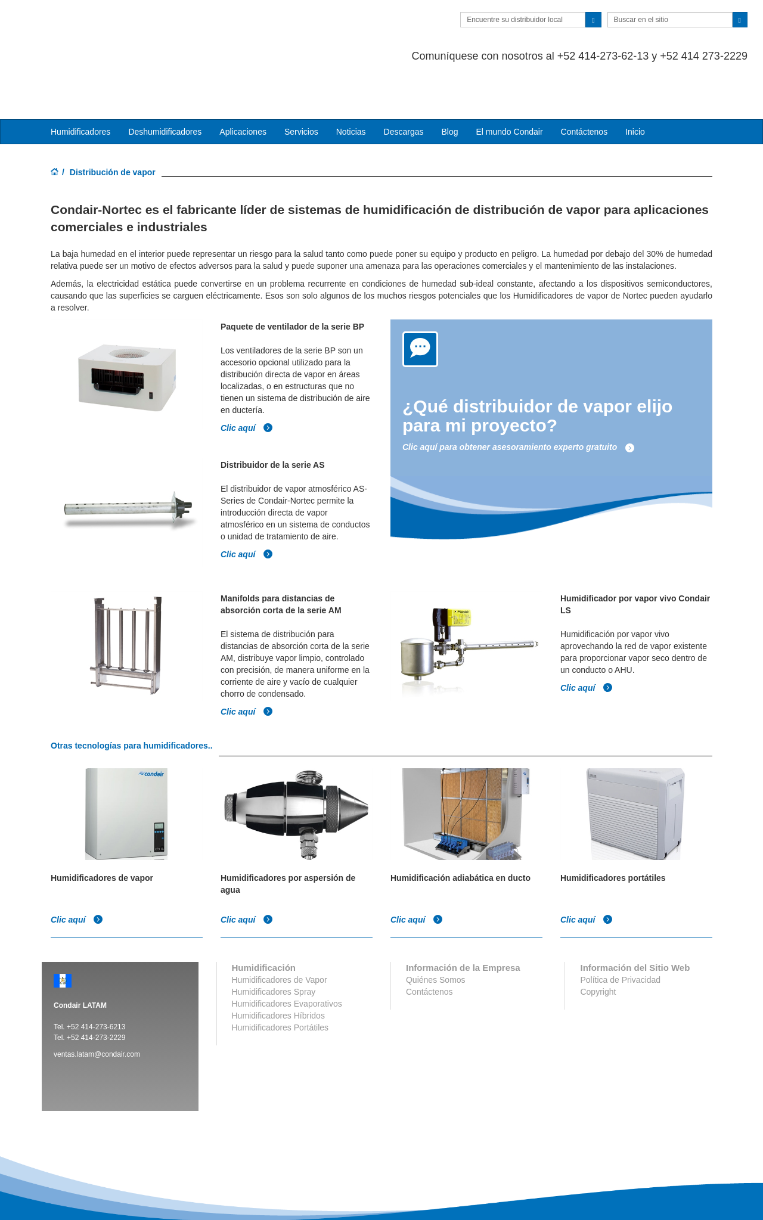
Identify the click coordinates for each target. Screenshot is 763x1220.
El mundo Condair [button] (509, 84)
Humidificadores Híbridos (278, 965)
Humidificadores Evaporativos (287, 953)
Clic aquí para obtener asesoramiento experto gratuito (518, 399)
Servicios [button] (301, 84)
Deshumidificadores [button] (164, 84)
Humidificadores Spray (274, 941)
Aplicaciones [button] (242, 84)
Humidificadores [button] (80, 84)
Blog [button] (449, 84)
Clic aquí (247, 379)
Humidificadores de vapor (102, 827)
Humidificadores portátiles (613, 827)
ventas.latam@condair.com (97, 1003)
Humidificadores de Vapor (279, 929)
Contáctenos (584, 84)
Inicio (635, 84)
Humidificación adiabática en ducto (460, 827)
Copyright (598, 941)
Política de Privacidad (620, 929)
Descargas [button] (404, 84)
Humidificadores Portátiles (280, 977)
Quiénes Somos (436, 929)
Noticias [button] (351, 84)
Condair (110, 27)
